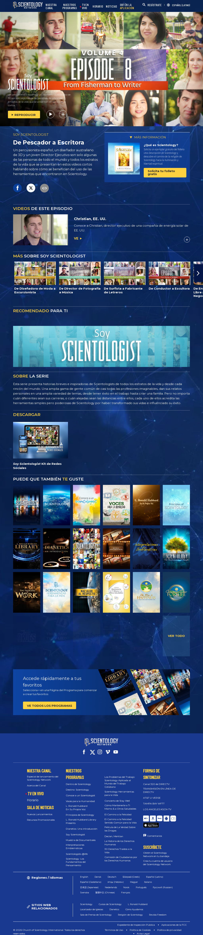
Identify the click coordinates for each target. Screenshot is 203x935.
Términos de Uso (114, 926)
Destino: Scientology (77, 786)
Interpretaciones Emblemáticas (75, 843)
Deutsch (112, 873)
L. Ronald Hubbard (137, 900)
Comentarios (154, 826)
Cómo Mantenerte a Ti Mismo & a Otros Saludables (120, 803)
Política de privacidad (169, 926)
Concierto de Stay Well (117, 797)
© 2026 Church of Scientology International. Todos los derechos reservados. (49, 928)
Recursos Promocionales (41, 816)
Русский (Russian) (163, 883)
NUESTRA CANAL (51, 6)
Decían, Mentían (113, 832)
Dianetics (114, 905)
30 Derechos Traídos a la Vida (118, 847)
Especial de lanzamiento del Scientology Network (42, 774)
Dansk (98, 873)
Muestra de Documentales (81, 836)
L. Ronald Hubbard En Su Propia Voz (76, 804)
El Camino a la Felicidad (117, 810)
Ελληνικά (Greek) (131, 873)
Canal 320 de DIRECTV (156, 780)
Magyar (134, 878)
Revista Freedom (158, 911)
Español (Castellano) (90, 878)
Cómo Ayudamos (134, 905)
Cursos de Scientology (110, 900)
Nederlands (111, 883)
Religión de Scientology (130, 911)
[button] (198, 273)
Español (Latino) (154, 873)
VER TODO (176, 636)
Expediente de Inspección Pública (136, 921)
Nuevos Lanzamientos (39, 810)
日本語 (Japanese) (89, 883)
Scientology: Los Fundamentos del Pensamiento (76, 858)
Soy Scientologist (75, 830)
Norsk (126, 883)
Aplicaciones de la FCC (174, 921)
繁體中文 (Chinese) (105, 889)
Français (125, 889)
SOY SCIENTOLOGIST (31, 135)
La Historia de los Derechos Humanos (119, 839)
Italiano (148, 878)
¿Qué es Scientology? (161, 145)
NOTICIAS (111, 6)
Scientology (86, 900)
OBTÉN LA (127, 6)
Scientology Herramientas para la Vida (119, 790)
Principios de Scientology (80, 811)
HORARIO (98, 6)
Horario (32, 796)
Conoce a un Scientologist (80, 791)
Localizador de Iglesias (91, 905)
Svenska (84, 889)
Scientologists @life (77, 850)
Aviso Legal (143, 929)
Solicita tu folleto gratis (161, 172)
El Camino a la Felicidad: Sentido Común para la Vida (120, 817)
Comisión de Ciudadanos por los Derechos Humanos (120, 855)
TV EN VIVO (85, 6)
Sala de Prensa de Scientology (96, 911)
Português (141, 883)
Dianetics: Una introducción (81, 825)
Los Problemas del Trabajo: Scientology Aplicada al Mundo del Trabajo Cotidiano (119, 778)
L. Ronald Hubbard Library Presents (81, 818)
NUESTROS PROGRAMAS (69, 6)
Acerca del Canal (36, 781)
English (84, 873)
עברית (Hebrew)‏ (116, 878)
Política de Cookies (140, 926)
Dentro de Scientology (78, 780)
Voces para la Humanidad (80, 797)
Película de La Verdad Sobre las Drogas (119, 825)
